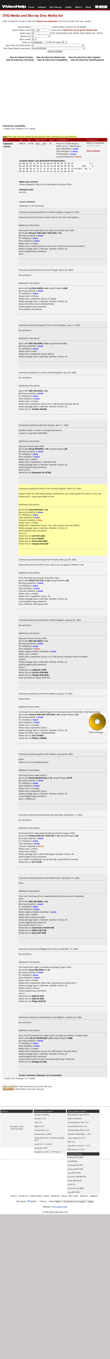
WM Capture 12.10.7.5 (76, 1149)
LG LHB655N (72, 1161)
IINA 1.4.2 (71, 1142)
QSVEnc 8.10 (39, 1126)
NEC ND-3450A (36, 641)
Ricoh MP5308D (36, 449)
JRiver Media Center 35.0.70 (78, 1115)
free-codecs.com (59, 1206)
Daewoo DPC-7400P (75, 1157)
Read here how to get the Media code (80, 30)
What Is (78, 7)
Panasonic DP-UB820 (76, 1188)
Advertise (55, 1196)
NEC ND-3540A (36, 343)
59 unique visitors (17, 1126)
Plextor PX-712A (36, 580)
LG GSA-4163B (36, 288)
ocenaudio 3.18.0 (40, 1148)
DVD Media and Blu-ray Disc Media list (33, 15)
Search (14, 1196)
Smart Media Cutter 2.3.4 (77, 1126)
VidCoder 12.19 (40, 1118)
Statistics (84, 1196)
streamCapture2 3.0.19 (76, 1138)
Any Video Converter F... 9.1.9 (79, 1145)
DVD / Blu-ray (55, 7)
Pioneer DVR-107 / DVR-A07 (41, 835)
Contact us (23, 1196)
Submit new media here (47, 21)
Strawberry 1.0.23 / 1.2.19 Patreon (47, 1152)
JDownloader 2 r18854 (42, 1134)
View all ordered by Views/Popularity (87, 60)
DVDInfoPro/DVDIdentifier (52, 160)
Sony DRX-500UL (37, 969)
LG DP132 (71, 1184)
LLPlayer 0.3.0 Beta (41, 1115)
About (88, 7)
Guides (68, 7)
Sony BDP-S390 (73, 1192)
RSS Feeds (73, 1196)
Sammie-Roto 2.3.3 (41, 1130)
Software (42, 7)
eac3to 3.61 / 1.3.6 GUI (43, 1144)
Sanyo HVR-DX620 (75, 1180)
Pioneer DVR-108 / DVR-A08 (41, 714)
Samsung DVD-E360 (75, 1169)
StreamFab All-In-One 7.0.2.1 (79, 1122)
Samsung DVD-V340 (75, 1165)
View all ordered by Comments (20, 60)
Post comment (93, 151)
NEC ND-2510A (36, 390)
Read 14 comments (95, 143)
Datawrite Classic (8, 145)
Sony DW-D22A (36, 509)
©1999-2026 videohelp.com (55, 1212)
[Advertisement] (53, 92)
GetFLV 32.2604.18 (75, 1118)
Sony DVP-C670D (74, 1173)
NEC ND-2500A (36, 901)
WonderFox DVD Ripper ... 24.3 (79, 1134)
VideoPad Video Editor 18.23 (78, 1130)
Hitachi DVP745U (42, 677)
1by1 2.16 (38, 1122)
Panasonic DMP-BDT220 (77, 1177)
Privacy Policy (36, 1196)
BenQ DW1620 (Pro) (38, 778)
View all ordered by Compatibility (52, 60)
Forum (31, 7)
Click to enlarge (97, 731)
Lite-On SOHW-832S (38, 1038)
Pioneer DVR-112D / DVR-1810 (43, 233)
